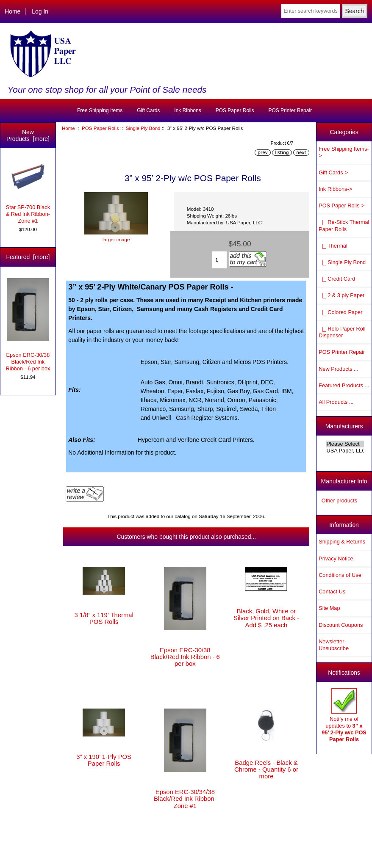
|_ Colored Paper (340, 312)
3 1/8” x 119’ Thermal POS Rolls (104, 618)
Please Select (345, 444)
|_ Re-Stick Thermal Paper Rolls (344, 225)
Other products (339, 500)
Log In (40, 11)
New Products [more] (28, 135)
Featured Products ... (344, 385)
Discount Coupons (341, 625)
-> (341, 205)
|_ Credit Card (337, 279)
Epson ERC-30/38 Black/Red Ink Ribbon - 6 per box (28, 325)
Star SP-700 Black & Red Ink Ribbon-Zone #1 (28, 192)
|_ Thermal (333, 246)
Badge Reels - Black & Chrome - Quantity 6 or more (266, 769)
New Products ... (338, 369)
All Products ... (336, 402)
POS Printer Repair (290, 110)
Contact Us (332, 591)
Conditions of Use (340, 575)
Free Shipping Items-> (344, 152)
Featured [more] (28, 257)
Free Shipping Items (99, 110)
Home (12, 11)
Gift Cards (148, 110)
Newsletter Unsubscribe (334, 644)
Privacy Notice (336, 558)
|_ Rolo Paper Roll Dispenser (342, 332)
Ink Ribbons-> (335, 189)
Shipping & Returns (342, 541)
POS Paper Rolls (100, 128)
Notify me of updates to (344, 715)
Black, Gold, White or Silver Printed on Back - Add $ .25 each (266, 618)
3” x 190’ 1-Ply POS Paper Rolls (103, 760)
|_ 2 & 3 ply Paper (341, 295)
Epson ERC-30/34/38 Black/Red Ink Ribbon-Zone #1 (185, 799)
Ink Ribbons (187, 110)
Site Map (329, 608)
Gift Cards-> (333, 172)
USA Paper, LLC (345, 450)
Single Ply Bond (143, 128)
